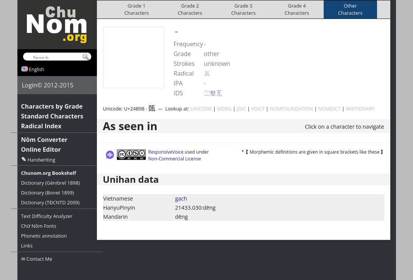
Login (29, 85)
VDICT (258, 108)
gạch (181, 198)
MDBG (224, 108)
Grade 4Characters (297, 9)
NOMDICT (329, 108)
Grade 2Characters (190, 9)
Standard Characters (52, 116)
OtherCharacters (350, 9)
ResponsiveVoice (166, 152)
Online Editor (41, 149)
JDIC (241, 108)
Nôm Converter (44, 139)
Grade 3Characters (243, 9)
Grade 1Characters (136, 9)
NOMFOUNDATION (291, 108)
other (212, 54)
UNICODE (201, 108)
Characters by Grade (52, 106)
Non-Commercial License (174, 159)
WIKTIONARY (360, 108)
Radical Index (41, 126)
